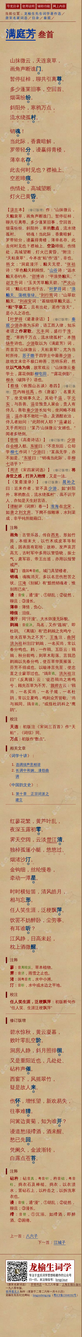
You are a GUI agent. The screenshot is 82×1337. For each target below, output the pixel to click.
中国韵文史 (21, 785)
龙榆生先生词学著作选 (42, 13)
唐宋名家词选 (16, 18)
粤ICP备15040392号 (65, 1295)
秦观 (47, 18)
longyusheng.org (41, 1295)
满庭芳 (21, 33)
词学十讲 (19, 756)
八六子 (32, 1236)
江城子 (60, 1242)
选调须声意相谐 (28, 764)
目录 (35, 18)
